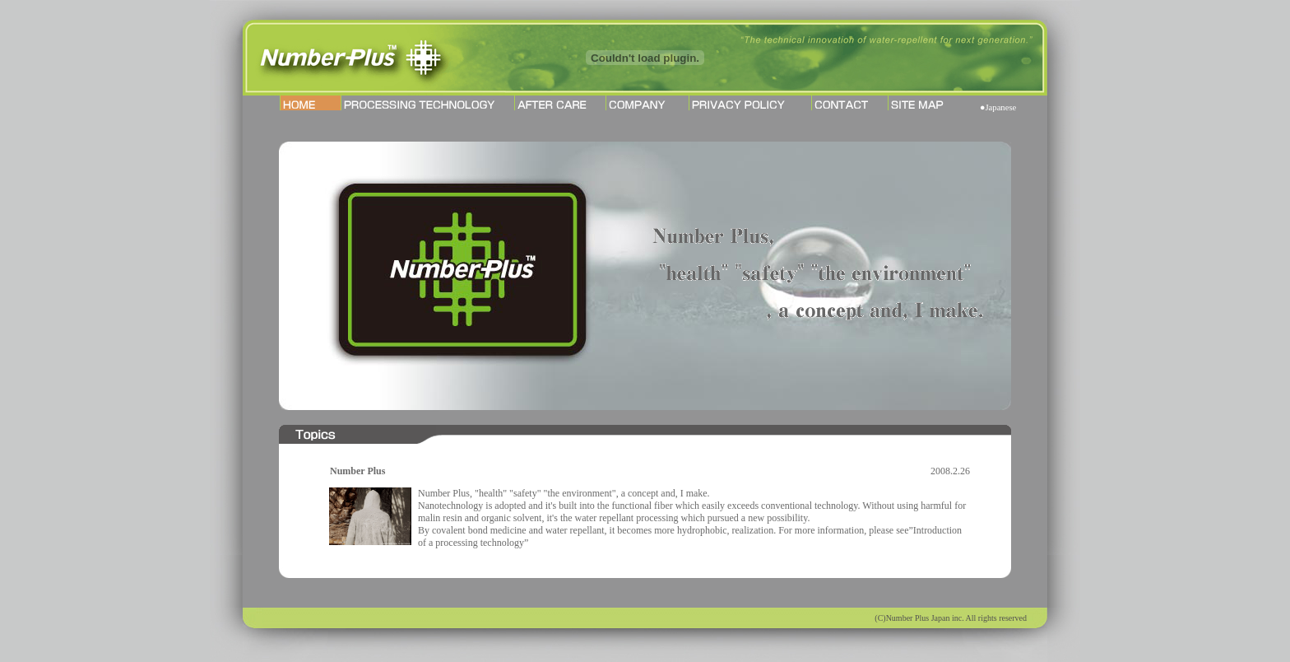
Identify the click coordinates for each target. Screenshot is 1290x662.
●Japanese (998, 107)
